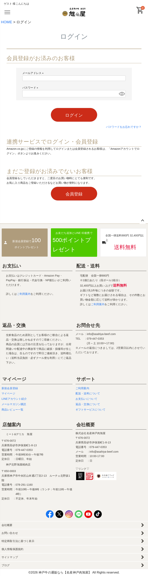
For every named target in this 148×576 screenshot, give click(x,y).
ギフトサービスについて (91, 409)
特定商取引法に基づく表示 (18, 541)
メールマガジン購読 (14, 404)
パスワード (31, 87)
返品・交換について (88, 404)
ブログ (6, 565)
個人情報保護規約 (12, 549)
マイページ (14, 379)
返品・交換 (14, 325)
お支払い (11, 265)
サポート (86, 379)
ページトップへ (143, 221)
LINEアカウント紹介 (14, 398)
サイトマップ (10, 557)
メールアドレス (33, 73)
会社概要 (85, 424)
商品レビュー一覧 (12, 409)
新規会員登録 (10, 388)
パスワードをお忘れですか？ (123, 126)
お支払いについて (86, 398)
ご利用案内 (24, 293)
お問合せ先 (88, 325)
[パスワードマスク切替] (121, 93)
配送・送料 (88, 265)
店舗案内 (11, 424)
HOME (6, 22)
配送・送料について (88, 393)
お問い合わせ (10, 532)
